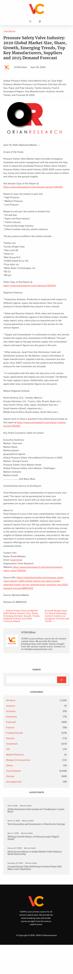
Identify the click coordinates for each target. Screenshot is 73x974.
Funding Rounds (14, 733)
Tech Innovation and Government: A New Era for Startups (36, 824)
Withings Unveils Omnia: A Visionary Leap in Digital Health (33, 838)
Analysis (10, 705)
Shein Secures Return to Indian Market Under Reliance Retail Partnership (35, 853)
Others (9, 765)
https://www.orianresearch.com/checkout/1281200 (29, 285)
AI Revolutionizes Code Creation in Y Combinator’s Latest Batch (36, 810)
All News (10, 700)
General (10, 738)
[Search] (61, 680)
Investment (12, 743)
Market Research (15, 754)
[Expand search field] (39, 21)
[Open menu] (30, 21)
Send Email (16, 560)
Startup (10, 776)
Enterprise (11, 716)
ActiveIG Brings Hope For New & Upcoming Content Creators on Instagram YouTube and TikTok (57, 616)
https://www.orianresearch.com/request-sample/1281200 (33, 187)
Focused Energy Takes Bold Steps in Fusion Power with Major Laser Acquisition (35, 868)
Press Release (9, 31)
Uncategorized (13, 781)
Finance (10, 727)
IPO (8, 749)
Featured (11, 722)
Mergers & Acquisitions (18, 760)
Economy (11, 711)
